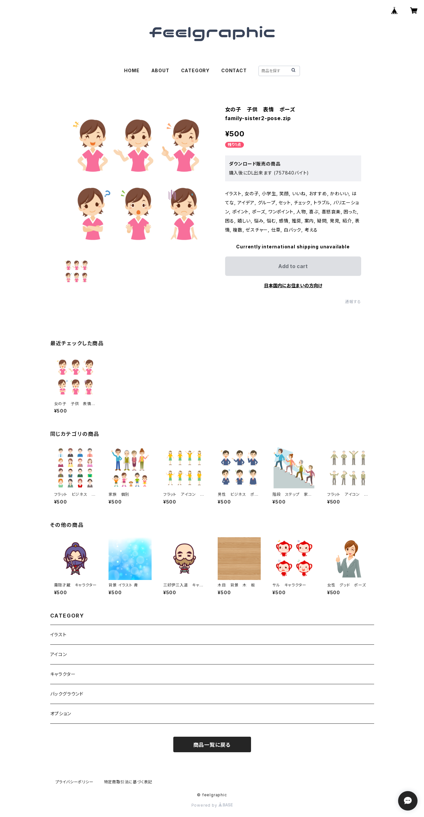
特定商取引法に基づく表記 (128, 781)
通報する (353, 301)
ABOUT (160, 70)
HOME (131, 70)
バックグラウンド (67, 694)
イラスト (58, 634)
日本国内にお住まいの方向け (293, 285)
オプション (60, 713)
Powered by (212, 805)
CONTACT (234, 70)
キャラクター (63, 674)
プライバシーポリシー (74, 781)
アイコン (58, 654)
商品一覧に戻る (212, 745)
